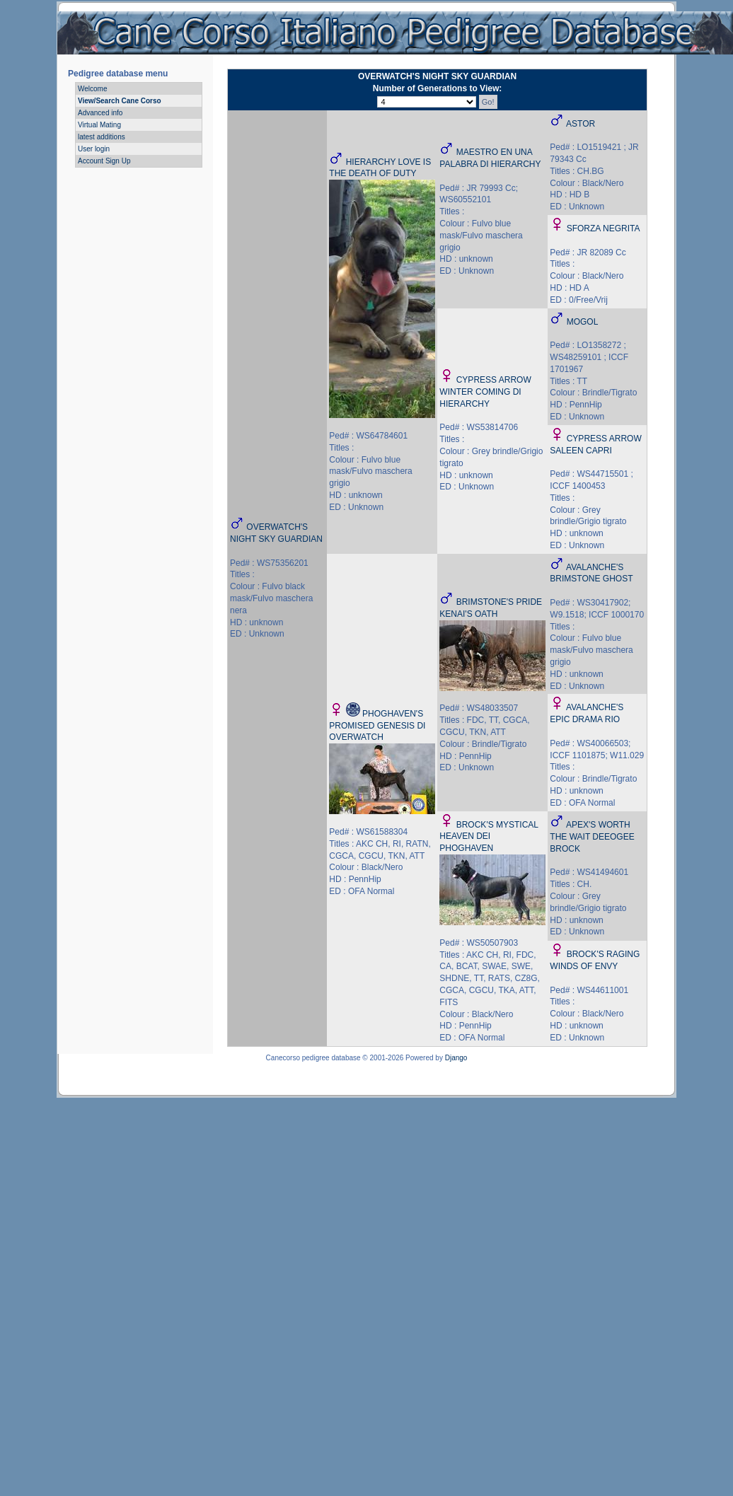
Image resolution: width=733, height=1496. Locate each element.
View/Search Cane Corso (119, 101)
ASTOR (580, 124)
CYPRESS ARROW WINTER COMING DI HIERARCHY (485, 392)
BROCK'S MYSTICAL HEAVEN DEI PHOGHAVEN (488, 837)
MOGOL (583, 322)
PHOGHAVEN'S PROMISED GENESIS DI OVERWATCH (377, 726)
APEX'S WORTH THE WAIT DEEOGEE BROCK (592, 837)
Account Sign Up (104, 161)
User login (94, 149)
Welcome (93, 89)
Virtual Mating (99, 125)
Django (456, 1058)
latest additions (101, 137)
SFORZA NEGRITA (603, 228)
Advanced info (100, 113)
